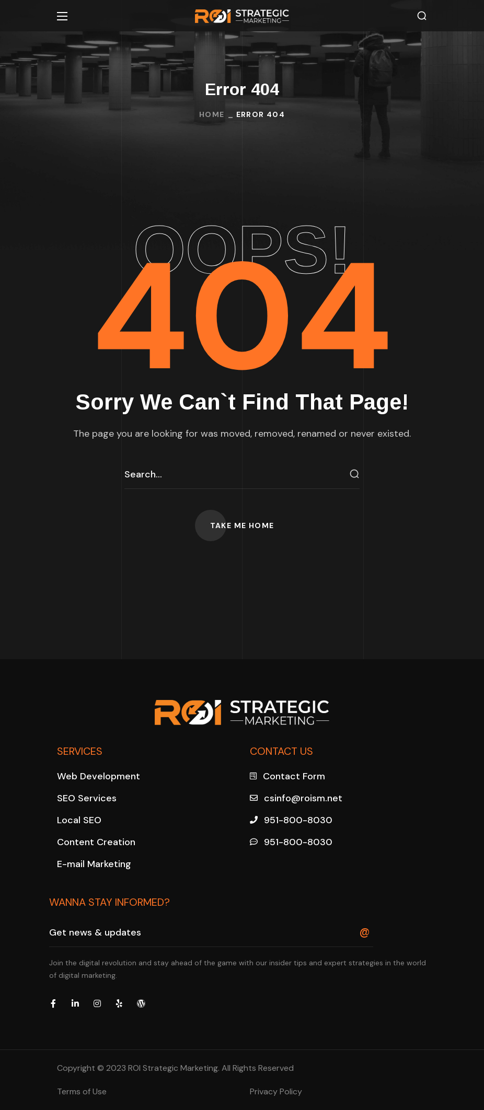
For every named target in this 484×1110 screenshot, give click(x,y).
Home (212, 114)
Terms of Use (82, 1091)
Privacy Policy (276, 1091)
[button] (422, 16)
